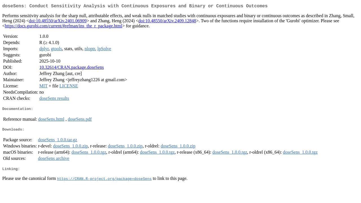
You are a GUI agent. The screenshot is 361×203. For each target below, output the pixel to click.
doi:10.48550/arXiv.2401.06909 (58, 21)
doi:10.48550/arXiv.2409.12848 (167, 21)
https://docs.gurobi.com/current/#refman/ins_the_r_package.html (63, 27)
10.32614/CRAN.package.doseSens (71, 68)
